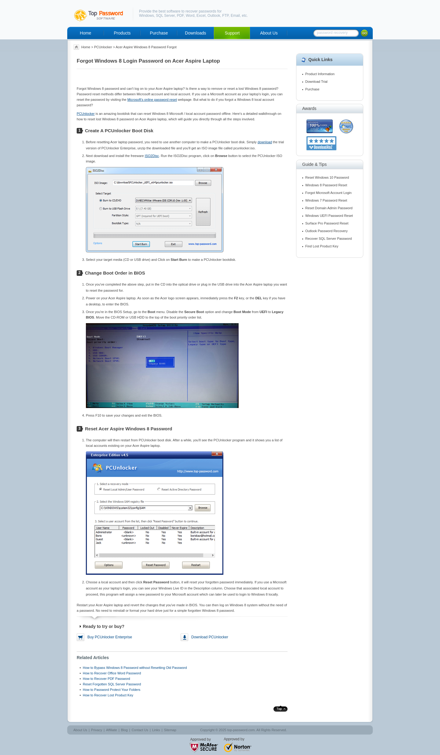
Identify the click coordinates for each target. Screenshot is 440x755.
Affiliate (111, 730)
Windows (146, 15)
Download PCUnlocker (209, 637)
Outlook (213, 15)
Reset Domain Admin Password (329, 208)
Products (122, 33)
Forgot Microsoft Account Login (328, 193)
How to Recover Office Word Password (112, 673)
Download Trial (316, 81)
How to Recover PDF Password (106, 678)
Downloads (195, 33)
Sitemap (170, 730)
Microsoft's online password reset (152, 99)
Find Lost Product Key (321, 246)
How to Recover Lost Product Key (108, 695)
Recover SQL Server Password (328, 238)
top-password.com (241, 730)
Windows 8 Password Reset (326, 185)
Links (156, 730)
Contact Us (140, 730)
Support (232, 33)
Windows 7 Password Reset (326, 200)
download (265, 142)
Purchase (159, 33)
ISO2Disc (152, 156)
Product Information (320, 74)
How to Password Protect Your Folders (111, 689)
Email (235, 15)
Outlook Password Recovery (326, 231)
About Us (269, 33)
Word (190, 15)
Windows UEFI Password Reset (329, 215)
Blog (124, 730)
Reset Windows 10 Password (327, 177)
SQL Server (165, 15)
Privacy (96, 730)
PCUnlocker (103, 47)
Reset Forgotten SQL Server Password (112, 684)
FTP (225, 15)
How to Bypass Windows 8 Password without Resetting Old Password (135, 667)
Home (85, 33)
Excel (200, 15)
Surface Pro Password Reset (326, 223)
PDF (180, 15)
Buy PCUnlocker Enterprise (109, 637)
